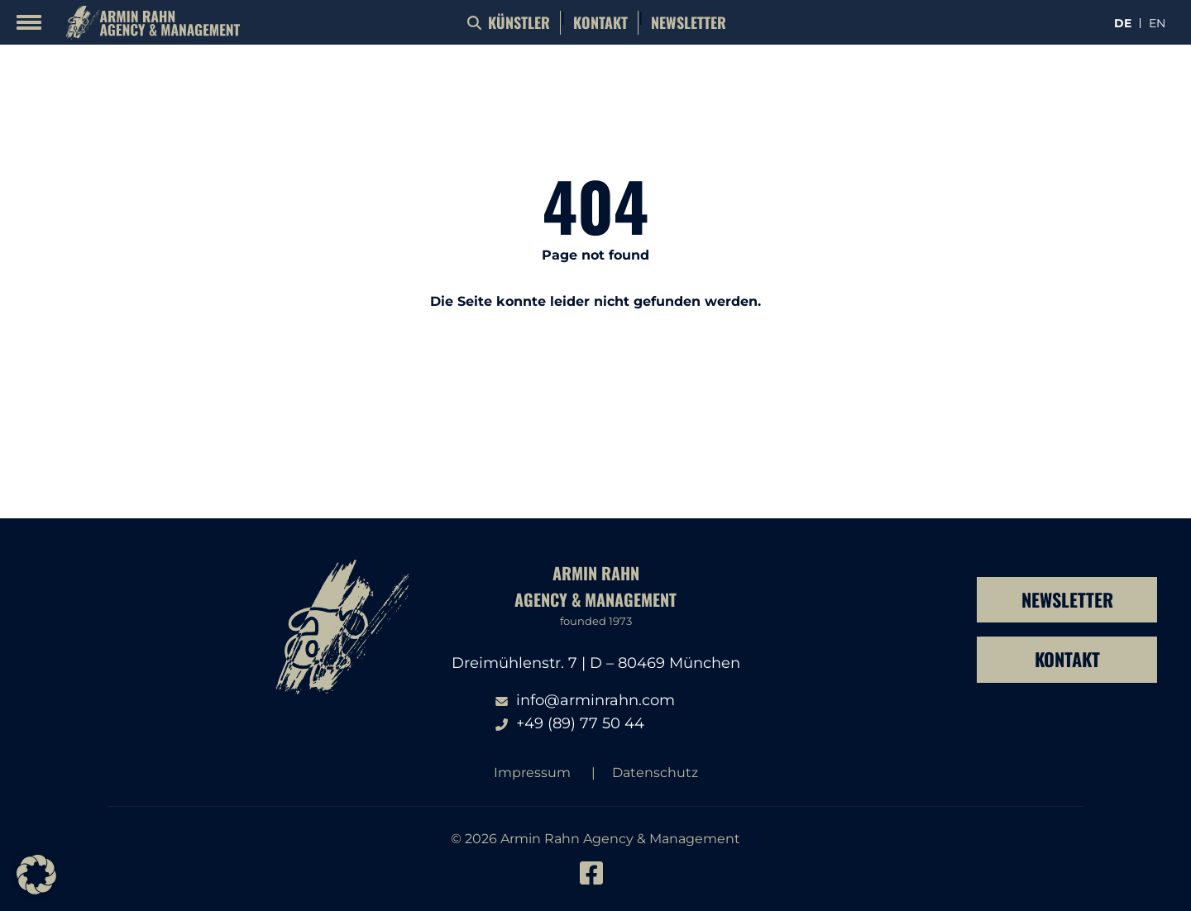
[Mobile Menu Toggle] (29, 22)
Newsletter (688, 22)
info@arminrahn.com (595, 700)
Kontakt (600, 22)
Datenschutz (655, 772)
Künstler (519, 22)
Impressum (532, 772)
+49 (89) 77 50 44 (580, 723)
